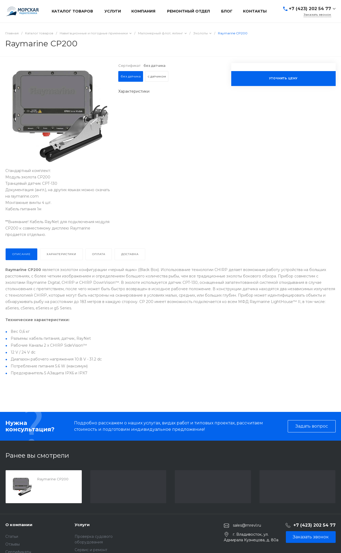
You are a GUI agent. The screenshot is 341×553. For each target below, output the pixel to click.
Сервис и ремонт (91, 549)
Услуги (82, 524)
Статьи (11, 536)
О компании (19, 524)
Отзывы (12, 544)
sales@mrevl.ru (247, 525)
